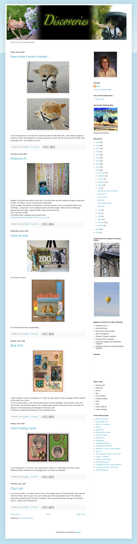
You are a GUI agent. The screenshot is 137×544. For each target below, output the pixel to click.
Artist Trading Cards (23, 428)
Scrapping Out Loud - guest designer (108, 465)
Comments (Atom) (26, 518)
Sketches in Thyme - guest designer (108, 449)
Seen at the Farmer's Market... (30, 56)
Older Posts (81, 514)
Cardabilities (100, 440)
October (101, 179)
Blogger (78, 532)
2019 (98, 142)
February (101, 222)
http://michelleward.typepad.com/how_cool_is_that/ (30, 217)
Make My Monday (102, 419)
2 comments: (34, 477)
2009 (98, 229)
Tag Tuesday (100, 99)
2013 (98, 161)
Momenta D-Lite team (103, 432)
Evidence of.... (20, 158)
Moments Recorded (102, 462)
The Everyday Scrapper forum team (108, 454)
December (102, 173)
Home (48, 514)
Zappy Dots (100, 430)
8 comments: (34, 224)
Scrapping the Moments (104, 446)
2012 (98, 164)
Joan (98, 86)
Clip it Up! (17, 488)
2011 (98, 167)
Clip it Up (99, 451)
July (99, 188)
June (100, 210)
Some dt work (19, 235)
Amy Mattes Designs (103, 443)
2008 (98, 232)
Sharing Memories (102, 470)
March (100, 219)
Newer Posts (15, 514)
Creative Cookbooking (103, 459)
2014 (98, 158)
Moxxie (98, 427)
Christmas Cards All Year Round (107, 467)
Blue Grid (17, 345)
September (102, 182)
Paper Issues (100, 438)
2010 (98, 170)
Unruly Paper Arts (102, 422)
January (101, 225)
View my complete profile (102, 90)
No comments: (35, 147)
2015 (98, 155)
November (102, 176)
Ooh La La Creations (103, 424)
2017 (98, 148)
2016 (98, 152)
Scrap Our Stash (101, 435)
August (100, 185)
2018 (98, 145)
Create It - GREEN (102, 457)
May (99, 213)
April (99, 216)
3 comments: (34, 334)
